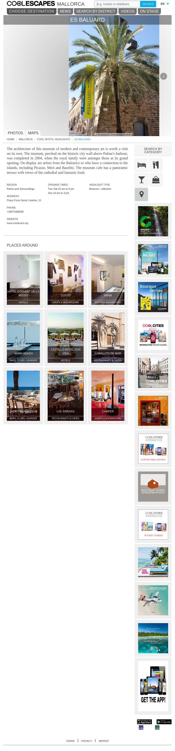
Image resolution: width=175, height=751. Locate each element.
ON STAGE (149, 11)
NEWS (65, 11)
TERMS (70, 741)
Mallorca (26, 139)
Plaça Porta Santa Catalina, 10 (24, 200)
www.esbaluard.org (17, 223)
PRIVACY (87, 741)
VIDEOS (127, 11)
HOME (10, 139)
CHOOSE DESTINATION (31, 11)
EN (163, 3)
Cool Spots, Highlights (53, 139)
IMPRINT (104, 741)
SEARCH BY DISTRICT (95, 11)
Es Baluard (82, 139)
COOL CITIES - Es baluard (35, 4)
